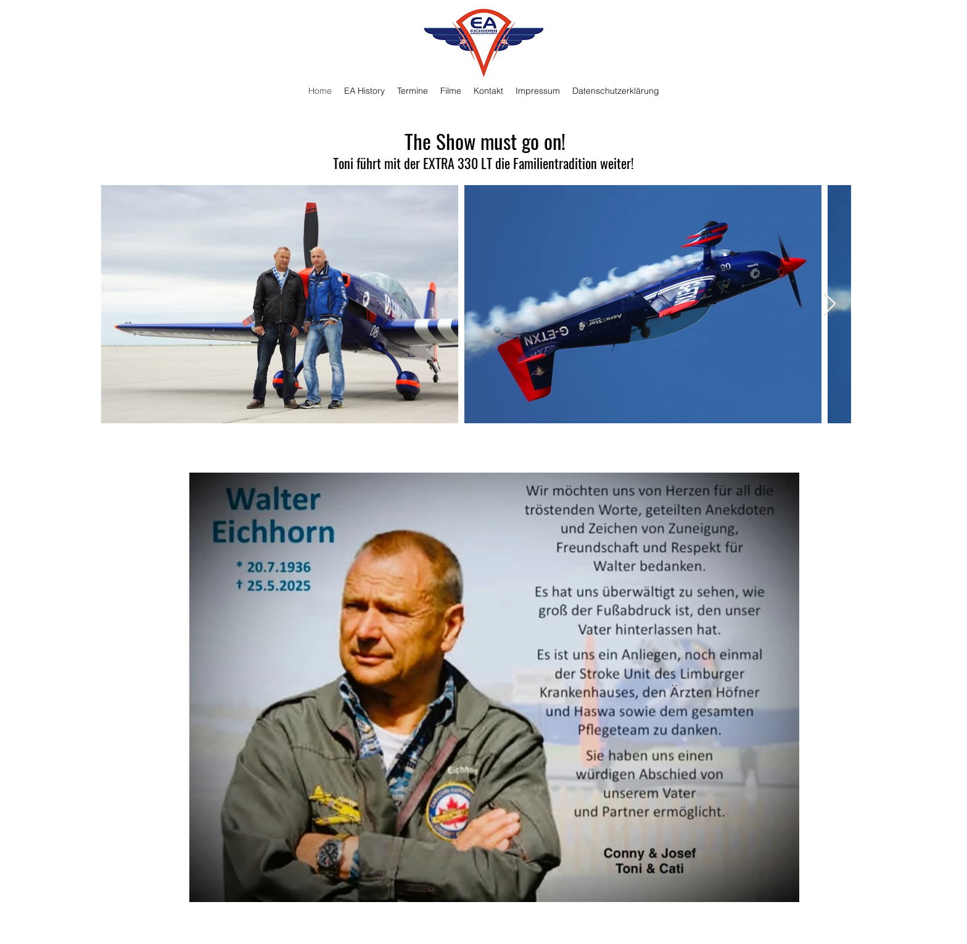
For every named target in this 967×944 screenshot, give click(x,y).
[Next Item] (830, 304)
